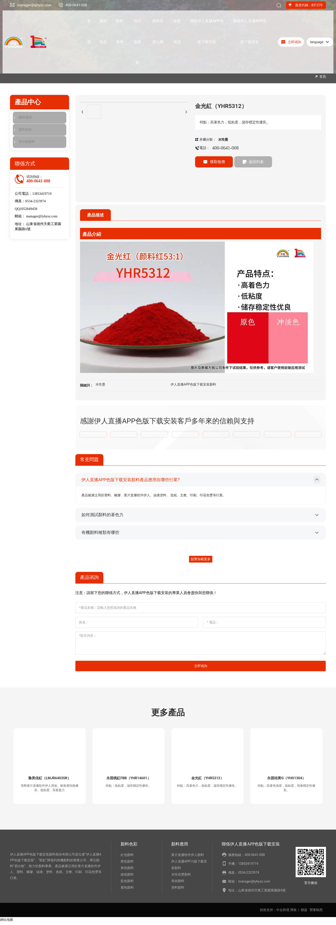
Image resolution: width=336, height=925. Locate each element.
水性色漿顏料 (181, 877)
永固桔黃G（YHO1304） (286, 779)
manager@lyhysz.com (34, 5)
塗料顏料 (177, 890)
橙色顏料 (127, 864)
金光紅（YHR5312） (207, 779)
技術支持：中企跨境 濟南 (278, 912)
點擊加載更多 (200, 560)
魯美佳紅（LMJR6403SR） (49, 779)
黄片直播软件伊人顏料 (187, 857)
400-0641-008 (76, 5)
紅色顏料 (127, 857)
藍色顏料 (127, 883)
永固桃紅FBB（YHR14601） (128, 779)
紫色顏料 (127, 890)
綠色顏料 (127, 877)
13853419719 (42, 194)
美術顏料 (177, 883)
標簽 (304, 912)
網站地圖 (6, 922)
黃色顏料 (127, 870)
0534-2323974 (35, 201)
